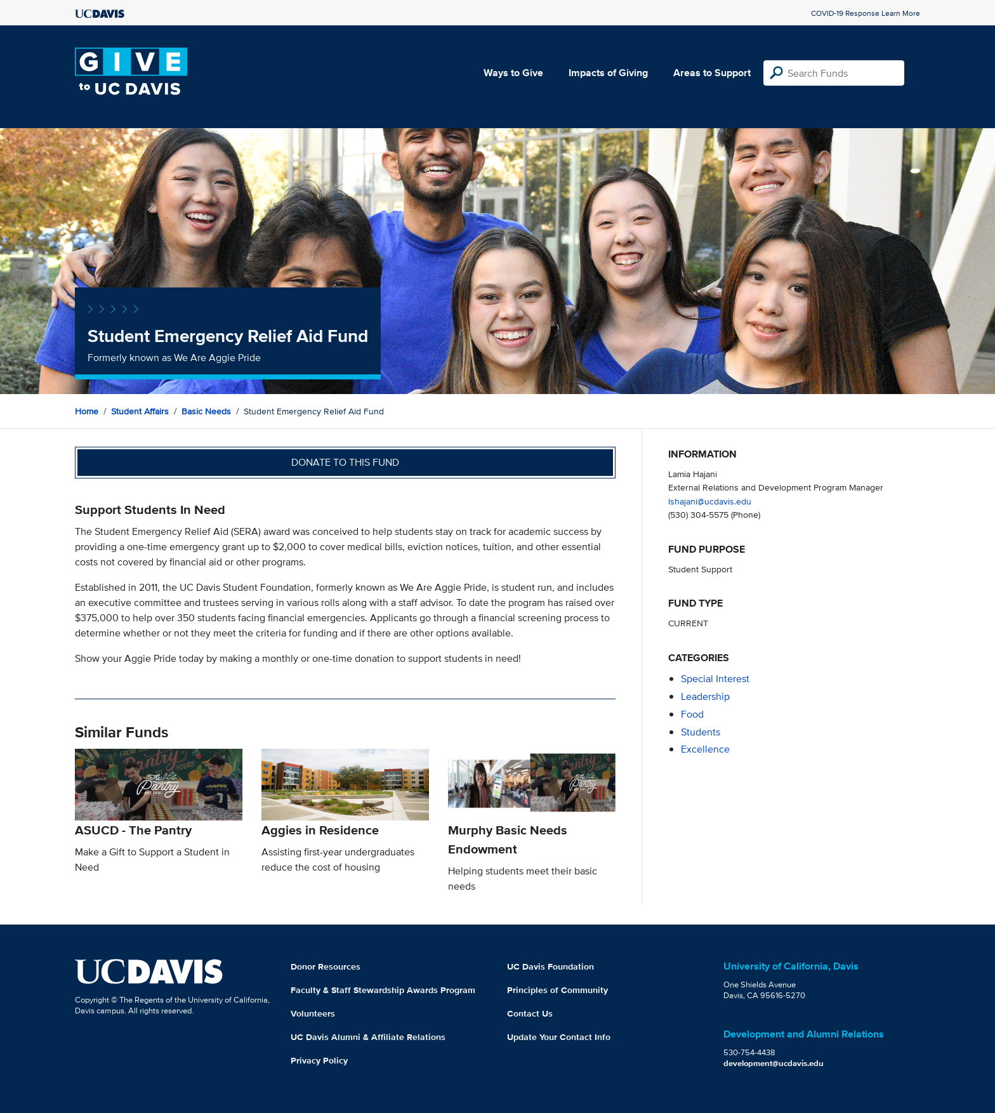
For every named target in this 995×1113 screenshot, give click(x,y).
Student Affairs (140, 411)
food (692, 714)
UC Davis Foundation (550, 966)
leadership (705, 696)
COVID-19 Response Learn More (865, 13)
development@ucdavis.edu (773, 1063)
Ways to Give (513, 72)
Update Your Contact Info (558, 1037)
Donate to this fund (345, 462)
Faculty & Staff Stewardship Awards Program (383, 990)
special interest (715, 678)
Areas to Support (712, 72)
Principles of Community (557, 990)
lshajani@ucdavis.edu (709, 501)
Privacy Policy (319, 1060)
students (700, 732)
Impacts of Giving (608, 72)
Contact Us (530, 1013)
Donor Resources (325, 966)
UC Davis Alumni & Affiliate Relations (368, 1037)
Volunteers (313, 1013)
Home (86, 411)
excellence (705, 749)
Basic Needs (206, 411)
